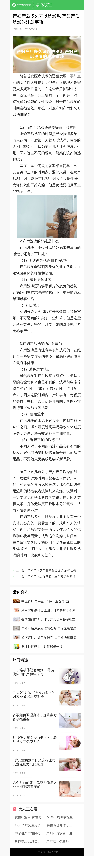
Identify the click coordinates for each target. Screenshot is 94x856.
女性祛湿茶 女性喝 (28, 817)
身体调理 (44, 5)
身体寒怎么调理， (27, 841)
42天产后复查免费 (28, 825)
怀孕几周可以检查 (60, 817)
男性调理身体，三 (59, 825)
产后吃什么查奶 (57, 841)
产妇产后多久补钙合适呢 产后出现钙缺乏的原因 (59, 570)
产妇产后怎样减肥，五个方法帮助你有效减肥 (57, 576)
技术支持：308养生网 (47, 851)
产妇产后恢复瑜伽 (59, 833)
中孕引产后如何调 (27, 833)
